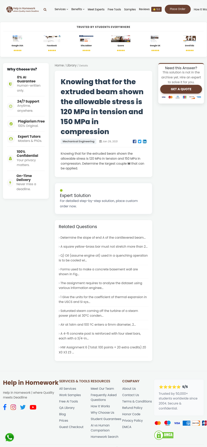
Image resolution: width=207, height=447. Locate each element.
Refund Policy (132, 410)
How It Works (100, 409)
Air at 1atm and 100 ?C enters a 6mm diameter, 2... (99, 326)
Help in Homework (31, 385)
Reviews (149, 9)
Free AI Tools (68, 404)
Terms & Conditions (137, 404)
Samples (129, 9)
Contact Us (130, 397)
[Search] (44, 9)
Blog (62, 417)
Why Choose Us (102, 415)
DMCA (126, 430)
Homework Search (105, 440)
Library (71, 65)
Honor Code (131, 417)
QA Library (67, 410)
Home (59, 65)
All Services (67, 391)
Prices (63, 423)
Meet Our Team (102, 391)
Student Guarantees (106, 422)
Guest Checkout (71, 430)
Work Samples (70, 397)
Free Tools (113, 9)
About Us (129, 391)
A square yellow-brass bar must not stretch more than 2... (104, 247)
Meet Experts (95, 9)
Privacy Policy (132, 423)
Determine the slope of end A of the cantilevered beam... (103, 238)
